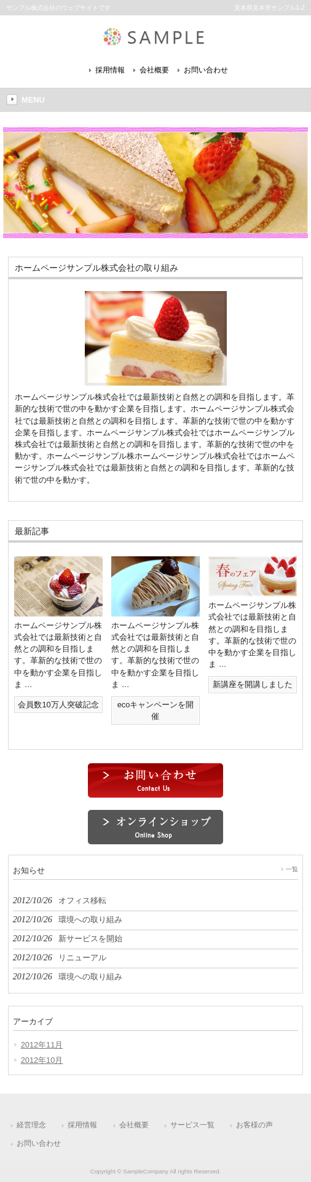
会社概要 (154, 70)
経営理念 (31, 1125)
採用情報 (110, 70)
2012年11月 (42, 1044)
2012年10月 (42, 1060)
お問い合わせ (206, 70)
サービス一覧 (192, 1125)
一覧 (292, 869)
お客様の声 (254, 1125)
